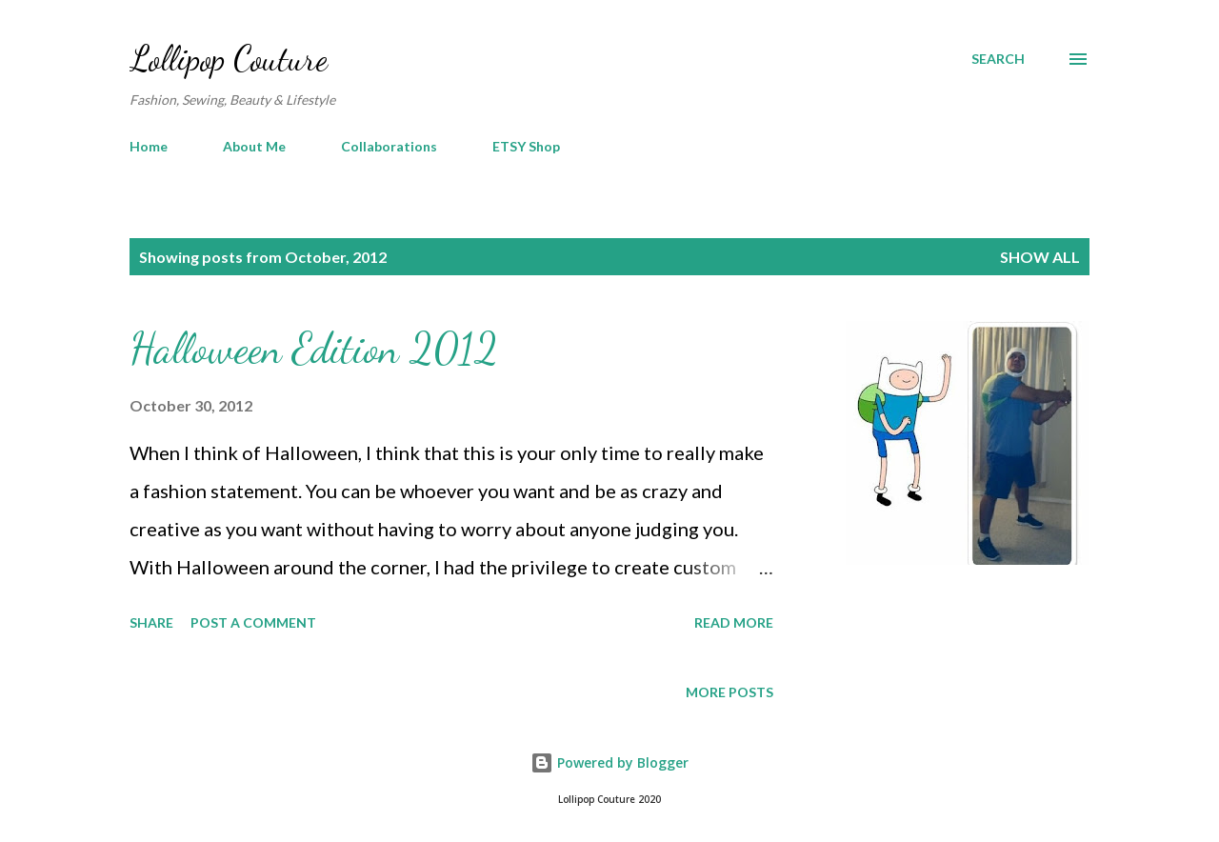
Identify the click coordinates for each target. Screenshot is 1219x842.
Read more (733, 622)
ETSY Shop (526, 146)
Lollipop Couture (229, 58)
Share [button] (151, 622)
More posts (729, 692)
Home (149, 146)
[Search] (998, 59)
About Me (254, 146)
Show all (1040, 257)
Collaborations (389, 146)
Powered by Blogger (609, 762)
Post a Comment (253, 622)
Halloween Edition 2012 (314, 348)
